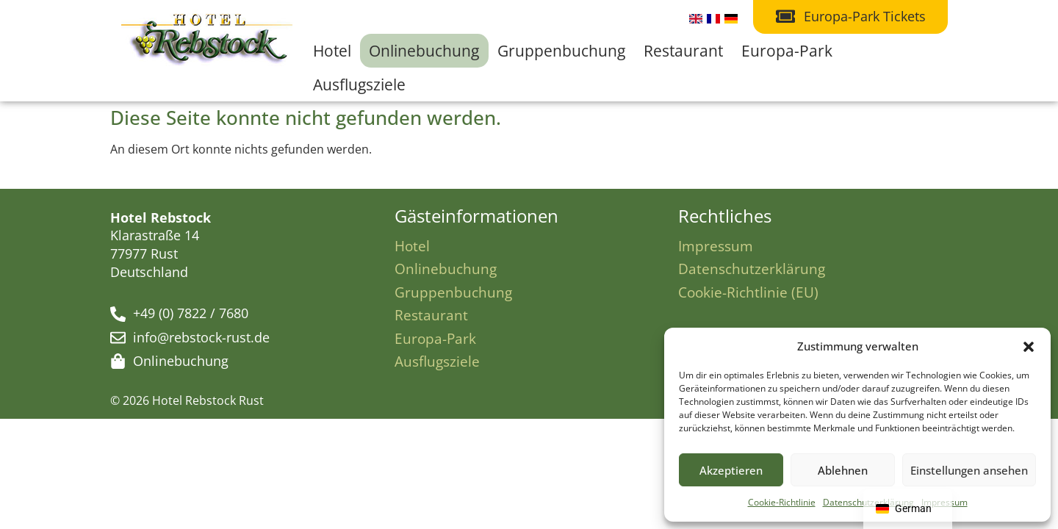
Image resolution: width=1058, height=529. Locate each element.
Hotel (332, 50)
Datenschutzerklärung (751, 268)
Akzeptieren (731, 470)
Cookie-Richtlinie (782, 502)
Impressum (715, 246)
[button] (1028, 346)
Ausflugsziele (359, 84)
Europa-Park (786, 50)
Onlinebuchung (424, 50)
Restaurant (683, 50)
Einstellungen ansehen (969, 470)
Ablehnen (843, 470)
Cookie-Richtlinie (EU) (748, 292)
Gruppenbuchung (561, 50)
